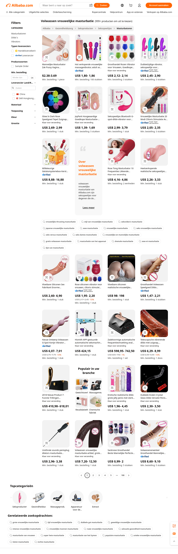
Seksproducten (85, 28)
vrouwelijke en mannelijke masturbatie (120, 235)
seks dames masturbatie (85, 235)
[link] (174, 526)
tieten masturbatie (19, 542)
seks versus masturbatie (55, 235)
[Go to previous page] (81, 475)
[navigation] (22, 248)
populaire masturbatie (113, 535)
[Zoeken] (102, 5)
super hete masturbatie (52, 535)
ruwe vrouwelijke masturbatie (98, 529)
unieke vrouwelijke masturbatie (146, 535)
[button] (91, 5)
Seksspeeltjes (105, 28)
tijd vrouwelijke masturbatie (58, 522)
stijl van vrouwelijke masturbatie (97, 222)
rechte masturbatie (44, 542)
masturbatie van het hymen (83, 535)
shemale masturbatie (122, 241)
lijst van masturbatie (53, 248)
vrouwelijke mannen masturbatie (62, 529)
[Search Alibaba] (64, 5)
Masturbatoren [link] (124, 28)
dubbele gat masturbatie (90, 522)
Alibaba (46, 28)
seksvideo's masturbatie (130, 222)
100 (122, 475)
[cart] (131, 5)
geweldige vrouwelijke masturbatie (124, 522)
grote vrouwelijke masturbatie (24, 522)
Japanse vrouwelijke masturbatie (58, 228)
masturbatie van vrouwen (22, 535)
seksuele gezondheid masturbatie (135, 529)
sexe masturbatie (89, 228)
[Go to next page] (128, 475)
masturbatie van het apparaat (91, 241)
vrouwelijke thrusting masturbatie (59, 222)
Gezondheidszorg (64, 28)
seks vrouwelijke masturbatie (147, 228)
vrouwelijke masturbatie (116, 228)
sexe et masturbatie (149, 241)
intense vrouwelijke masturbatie (25, 529)
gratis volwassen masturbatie (57, 241)
